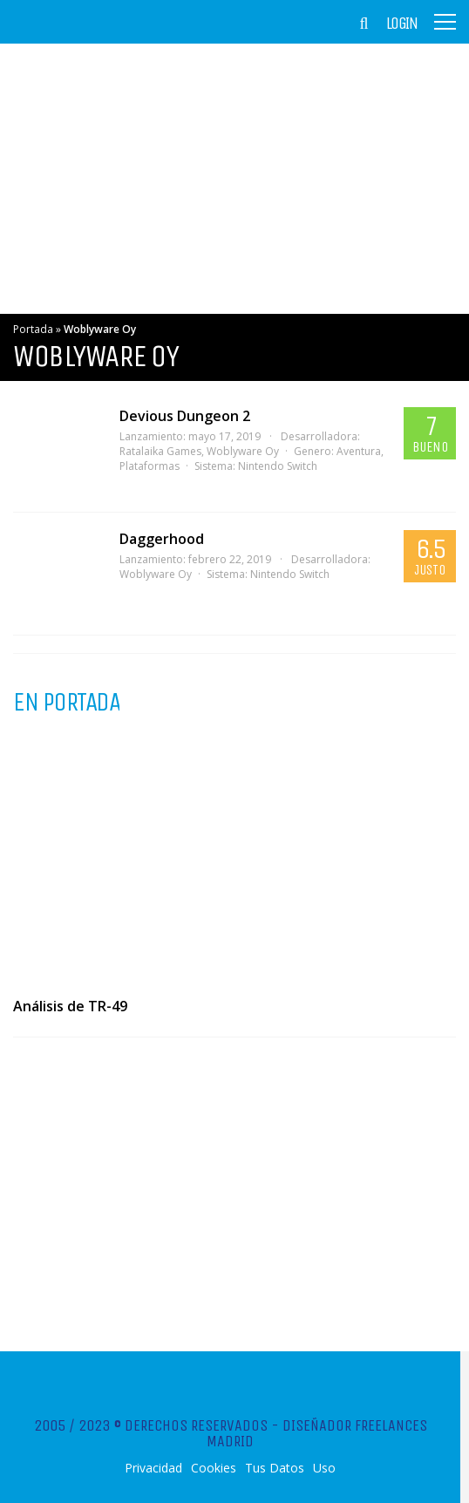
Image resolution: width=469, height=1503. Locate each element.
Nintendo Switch (277, 466)
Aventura (358, 451)
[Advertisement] (234, 179)
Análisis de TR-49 (70, 1006)
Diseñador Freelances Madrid (317, 1433)
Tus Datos (274, 1468)
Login (402, 23)
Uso (324, 1468)
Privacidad (153, 1468)
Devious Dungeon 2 (184, 415)
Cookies (213, 1468)
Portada (33, 329)
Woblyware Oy (243, 451)
